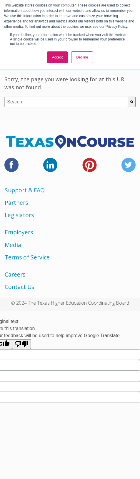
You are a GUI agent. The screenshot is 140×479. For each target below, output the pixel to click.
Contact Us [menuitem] (19, 287)
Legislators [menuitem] (19, 215)
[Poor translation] (21, 344)
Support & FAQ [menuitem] (25, 190)
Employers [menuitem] (19, 232)
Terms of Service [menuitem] (27, 257)
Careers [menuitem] (15, 274)
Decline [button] (82, 57)
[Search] (132, 102)
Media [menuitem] (13, 245)
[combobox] (66, 102)
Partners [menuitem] (16, 203)
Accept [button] (57, 57)
